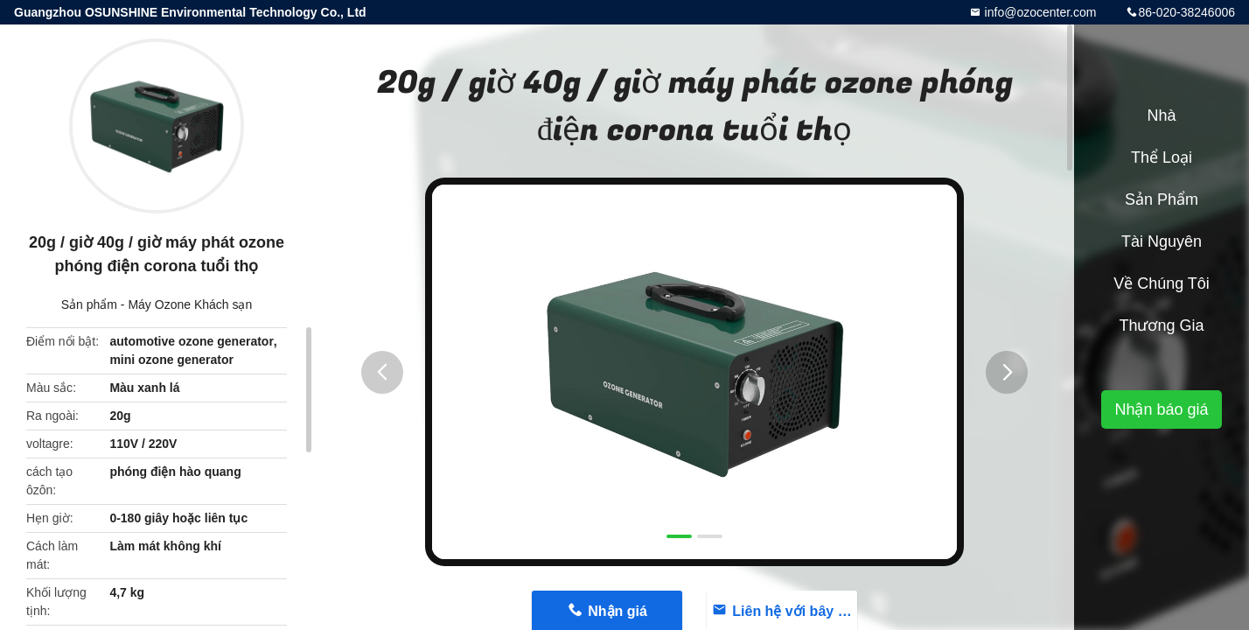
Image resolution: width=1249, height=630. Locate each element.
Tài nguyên (1161, 241)
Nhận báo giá (1161, 409)
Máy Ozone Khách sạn (190, 305)
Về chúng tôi (1161, 283)
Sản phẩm (89, 305)
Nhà (1161, 115)
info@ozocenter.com (1039, 12)
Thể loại (1161, 157)
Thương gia (1161, 325)
